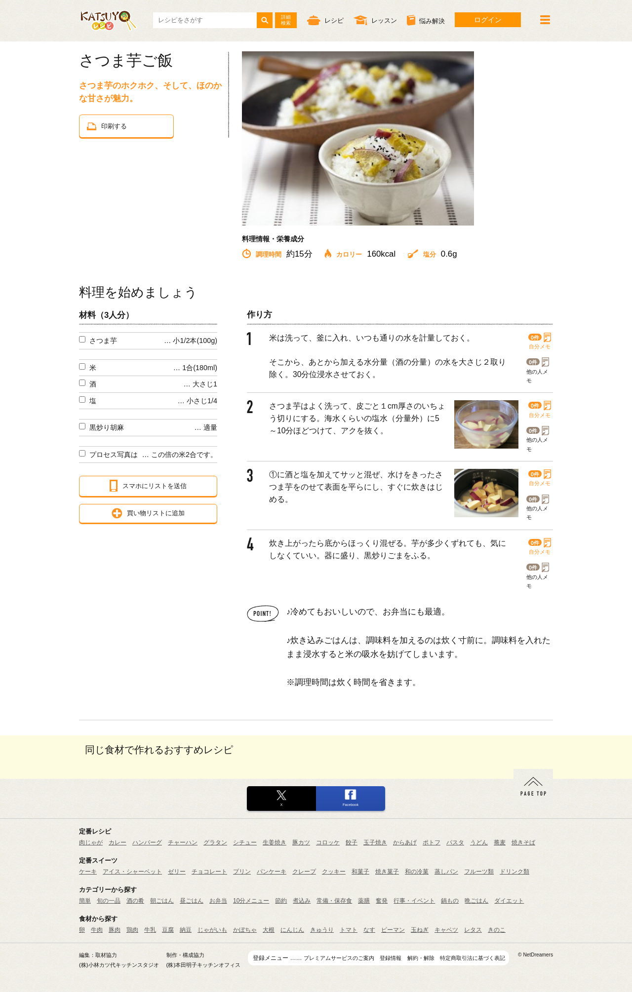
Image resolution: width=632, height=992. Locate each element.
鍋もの (450, 900)
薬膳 (364, 900)
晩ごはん (476, 900)
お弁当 (218, 900)
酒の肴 (135, 900)
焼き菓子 (387, 871)
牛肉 (97, 929)
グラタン (215, 842)
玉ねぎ (420, 929)
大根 (269, 929)
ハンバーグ (147, 842)
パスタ (455, 842)
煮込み (302, 900)
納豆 (186, 929)
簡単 (85, 900)
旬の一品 (108, 900)
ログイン (488, 20)
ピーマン (393, 929)
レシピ (325, 20)
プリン (242, 871)
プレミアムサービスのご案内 (339, 958)
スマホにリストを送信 (148, 486)
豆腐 (168, 929)
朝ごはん (162, 900)
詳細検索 (286, 20)
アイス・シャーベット (132, 871)
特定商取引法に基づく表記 (472, 958)
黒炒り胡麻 (106, 427)
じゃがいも (212, 929)
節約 (281, 900)
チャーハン (183, 842)
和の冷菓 (417, 871)
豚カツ (301, 842)
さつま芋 (103, 340)
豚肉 (114, 929)
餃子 (351, 842)
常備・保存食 (334, 900)
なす (369, 929)
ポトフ (431, 842)
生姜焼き (274, 842)
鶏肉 (132, 929)
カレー (117, 842)
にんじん (292, 929)
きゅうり (322, 929)
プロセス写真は (113, 454)
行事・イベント (414, 900)
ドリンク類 (514, 871)
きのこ (497, 929)
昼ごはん (191, 900)
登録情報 (390, 958)
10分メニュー (251, 900)
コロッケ (328, 842)
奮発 (382, 900)
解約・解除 (420, 958)
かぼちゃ (245, 929)
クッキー (334, 871)
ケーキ (88, 871)
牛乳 (150, 929)
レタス (473, 929)
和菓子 (360, 871)
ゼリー (177, 871)
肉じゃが (91, 842)
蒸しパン (446, 871)
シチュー (245, 842)
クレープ (304, 871)
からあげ (405, 842)
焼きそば (523, 842)
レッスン (375, 20)
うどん (479, 842)
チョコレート (209, 871)
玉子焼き (375, 842)
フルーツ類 (479, 871)
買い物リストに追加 (148, 513)
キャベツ (446, 929)
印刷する (107, 126)
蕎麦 (500, 842)
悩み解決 (426, 20)
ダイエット (509, 900)
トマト (348, 929)
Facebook (350, 804)
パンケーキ (271, 871)
